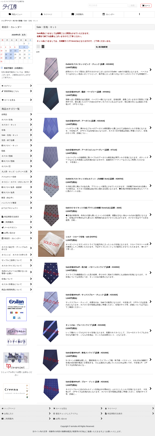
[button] (139, 14)
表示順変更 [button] (102, 47)
